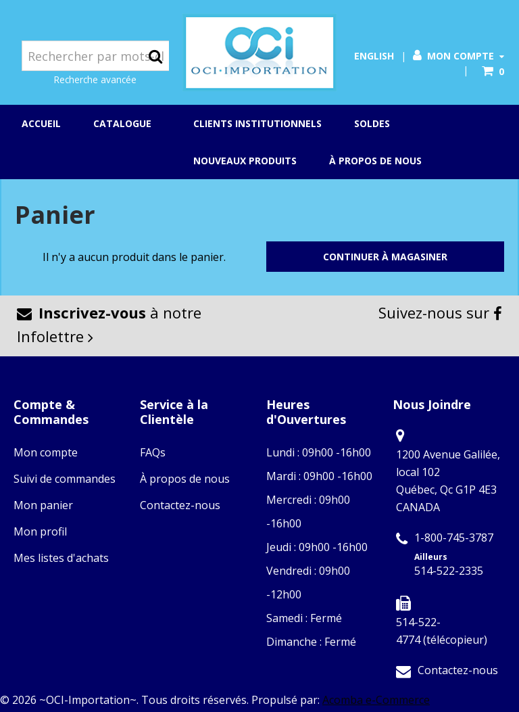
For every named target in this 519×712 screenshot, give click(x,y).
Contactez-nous (180, 505)
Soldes (372, 123)
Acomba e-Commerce (376, 699)
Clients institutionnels (257, 123)
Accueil (41, 123)
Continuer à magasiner (385, 256)
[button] (493, 71)
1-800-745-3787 (453, 537)
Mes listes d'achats (61, 557)
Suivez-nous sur (440, 312)
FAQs (153, 452)
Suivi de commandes (65, 478)
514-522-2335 (448, 570)
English (374, 55)
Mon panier (43, 505)
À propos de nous (375, 160)
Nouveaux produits (245, 160)
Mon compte (458, 55)
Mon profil (40, 531)
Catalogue (127, 124)
